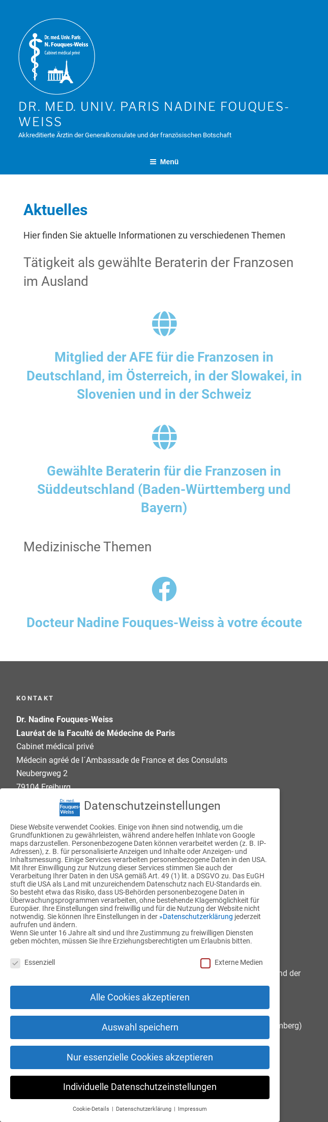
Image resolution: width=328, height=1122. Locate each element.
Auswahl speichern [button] (140, 1018)
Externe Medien (231, 953)
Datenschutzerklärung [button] (144, 1099)
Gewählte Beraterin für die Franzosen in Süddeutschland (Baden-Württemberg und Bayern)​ (164, 489)
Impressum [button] (192, 1099)
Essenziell (32, 953)
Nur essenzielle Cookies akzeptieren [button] (140, 1047)
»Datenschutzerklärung (196, 907)
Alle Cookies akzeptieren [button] (140, 988)
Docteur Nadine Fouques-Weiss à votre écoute (164, 622)
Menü (164, 162)
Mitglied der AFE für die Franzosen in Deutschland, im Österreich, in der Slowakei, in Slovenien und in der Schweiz (164, 375)
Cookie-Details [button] (92, 1099)
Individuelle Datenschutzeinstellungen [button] (140, 1077)
